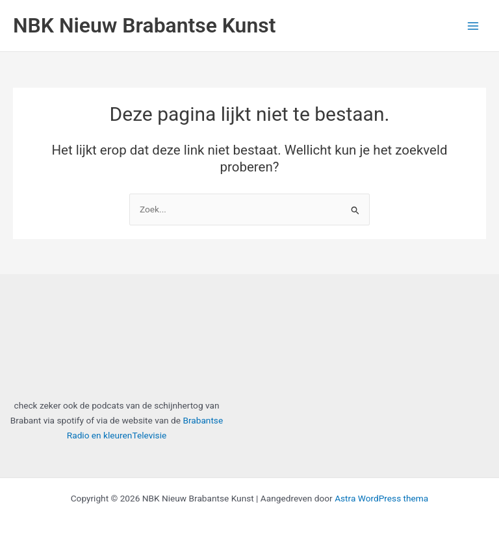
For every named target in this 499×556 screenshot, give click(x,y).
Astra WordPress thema (381, 498)
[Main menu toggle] (473, 25)
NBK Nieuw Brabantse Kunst (144, 25)
